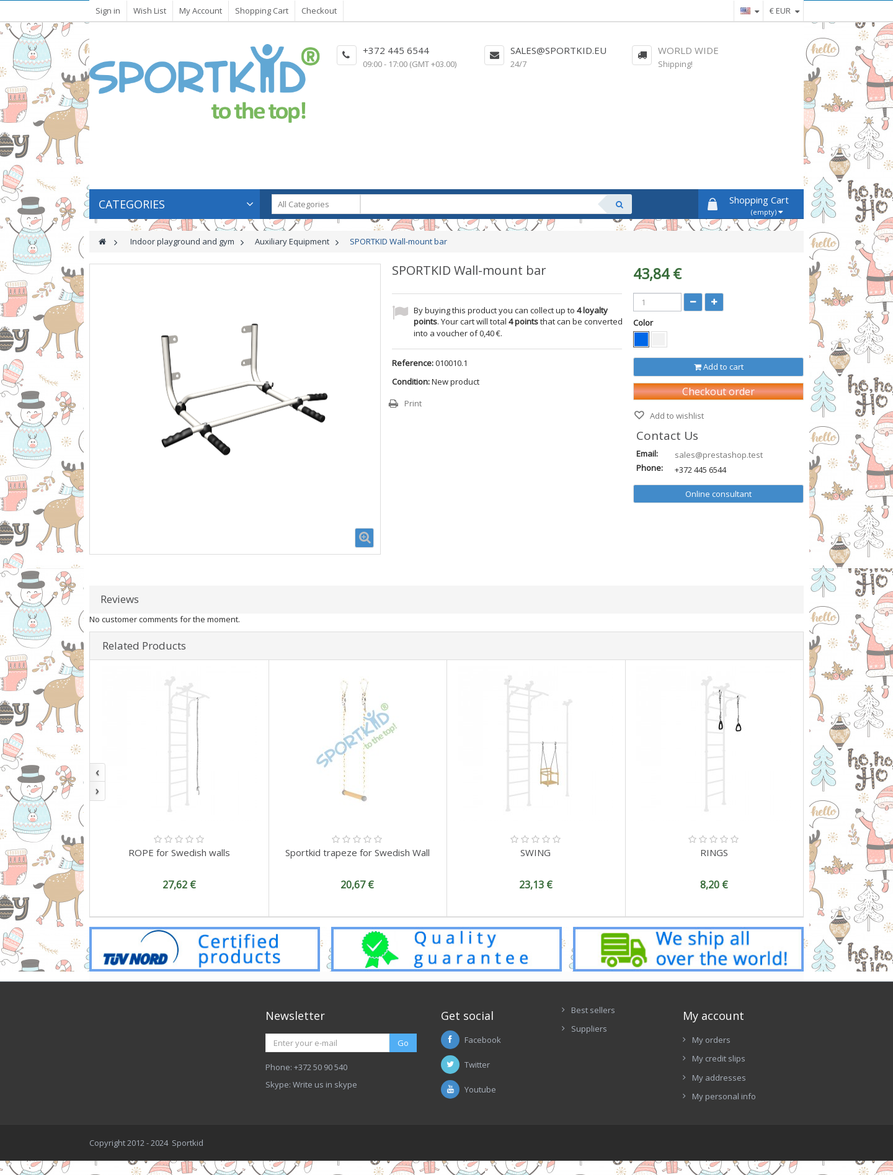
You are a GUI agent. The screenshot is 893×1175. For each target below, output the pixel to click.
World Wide (688, 50)
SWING (535, 852)
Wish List (149, 10)
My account (713, 1015)
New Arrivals (594, 1047)
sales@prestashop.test (719, 454)
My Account (200, 10)
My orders (711, 1039)
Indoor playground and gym (182, 241)
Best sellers (593, 1010)
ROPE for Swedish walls (179, 852)
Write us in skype (325, 1084)
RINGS (714, 852)
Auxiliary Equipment (292, 241)
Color (644, 322)
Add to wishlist (676, 415)
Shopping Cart (261, 10)
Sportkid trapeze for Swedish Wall (357, 852)
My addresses (719, 1077)
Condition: (411, 381)
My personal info (724, 1096)
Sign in (108, 10)
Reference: (412, 363)
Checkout (319, 10)
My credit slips (718, 1058)
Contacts (587, 1066)
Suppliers (589, 1028)
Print (413, 403)
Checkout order (718, 391)
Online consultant (718, 493)
